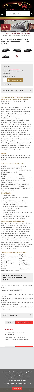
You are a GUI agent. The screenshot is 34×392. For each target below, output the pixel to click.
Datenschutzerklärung (19, 385)
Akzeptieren (17, 388)
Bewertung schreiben (24, 339)
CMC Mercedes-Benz (9, 286)
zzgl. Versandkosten (14, 69)
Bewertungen (10, 339)
